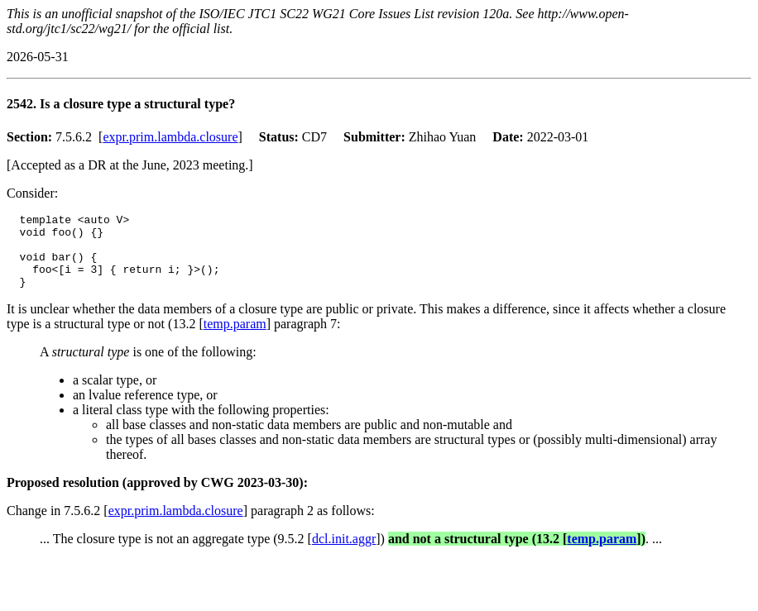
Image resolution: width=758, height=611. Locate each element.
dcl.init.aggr (344, 554)
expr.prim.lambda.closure (170, 137)
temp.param (235, 339)
